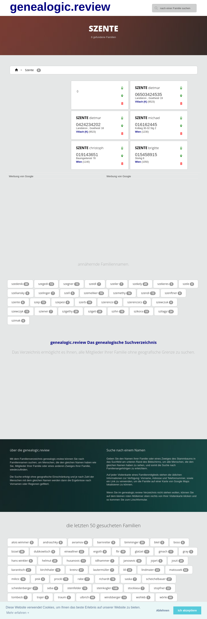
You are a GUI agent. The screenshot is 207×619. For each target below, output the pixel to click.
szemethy (122, 293)
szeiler (116, 284)
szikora (141, 311)
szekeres (165, 284)
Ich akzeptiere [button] (187, 610)
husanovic (76, 561)
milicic (19, 579)
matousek (178, 570)
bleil (159, 542)
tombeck (20, 597)
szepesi (62, 302)
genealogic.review (60, 7)
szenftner (173, 293)
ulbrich (87, 597)
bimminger (135, 542)
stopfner (162, 588)
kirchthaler (50, 570)
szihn (118, 311)
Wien (138, 131)
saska (131, 579)
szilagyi (166, 311)
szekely (140, 284)
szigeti (95, 311)
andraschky (53, 542)
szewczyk (21, 311)
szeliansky (20, 293)
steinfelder (77, 588)
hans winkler (22, 561)
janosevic (133, 561)
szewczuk (164, 302)
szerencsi (109, 302)
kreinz (77, 570)
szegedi (46, 284)
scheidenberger (25, 588)
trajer (43, 597)
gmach (166, 551)
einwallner (74, 551)
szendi (148, 293)
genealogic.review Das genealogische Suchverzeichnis (103, 342)
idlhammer (104, 561)
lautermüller (103, 570)
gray (188, 551)
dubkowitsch (44, 551)
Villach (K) (141, 101)
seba (52, 588)
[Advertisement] (36, 105)
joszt (178, 561)
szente (18, 302)
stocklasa (136, 588)
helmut (50, 561)
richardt (107, 579)
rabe (84, 579)
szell (69, 293)
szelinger (47, 293)
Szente (29, 70)
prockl (61, 579)
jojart (157, 561)
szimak (18, 321)
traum (64, 597)
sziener (46, 311)
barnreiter (106, 542)
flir (121, 551)
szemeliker (94, 293)
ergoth (100, 551)
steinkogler (108, 588)
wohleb (143, 597)
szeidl (95, 284)
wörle (166, 597)
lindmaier (150, 570)
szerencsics (137, 302)
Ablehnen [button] (162, 610)
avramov (80, 542)
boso (179, 542)
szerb (85, 302)
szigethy (70, 311)
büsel (18, 551)
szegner (71, 284)
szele (188, 284)
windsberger (115, 597)
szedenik (20, 284)
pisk (40, 579)
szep (40, 302)
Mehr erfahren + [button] (17, 612)
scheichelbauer (159, 579)
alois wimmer (23, 542)
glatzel (142, 551)
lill (127, 570)
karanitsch (21, 570)
